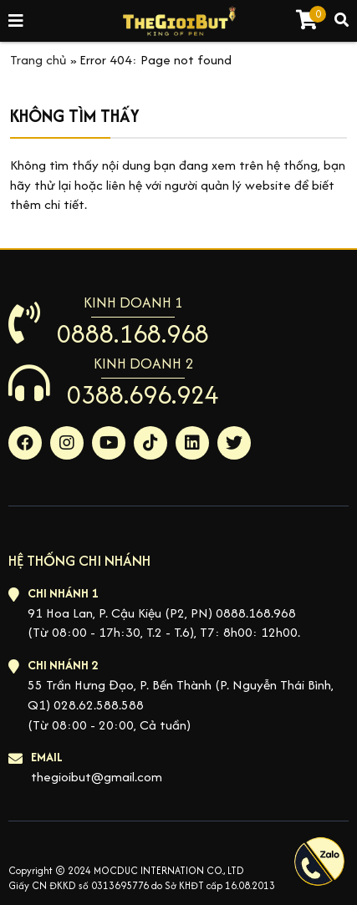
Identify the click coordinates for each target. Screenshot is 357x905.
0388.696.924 (143, 394)
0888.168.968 (133, 333)
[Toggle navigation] (16, 21)
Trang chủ (38, 59)
